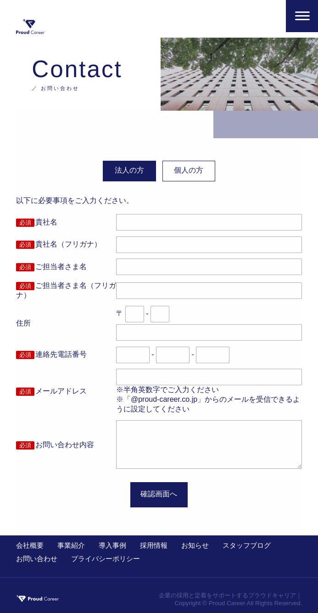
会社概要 (30, 545)
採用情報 (153, 545)
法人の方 (129, 170)
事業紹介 (71, 545)
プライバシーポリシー (105, 558)
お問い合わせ (36, 558)
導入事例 (112, 545)
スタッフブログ (247, 545)
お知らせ (195, 545)
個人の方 (188, 170)
